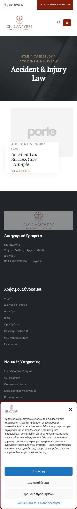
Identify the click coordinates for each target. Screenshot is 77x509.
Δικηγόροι (10, 311)
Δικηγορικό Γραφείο (15, 305)
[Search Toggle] (59, 22)
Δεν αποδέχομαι (38, 482)
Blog (7, 318)
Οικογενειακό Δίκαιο (15, 384)
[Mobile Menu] (67, 22)
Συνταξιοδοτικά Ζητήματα (18, 371)
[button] (70, 409)
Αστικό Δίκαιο (12, 378)
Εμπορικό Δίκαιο (13, 397)
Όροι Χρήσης (12, 324)
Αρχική (8, 298)
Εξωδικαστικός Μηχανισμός (20, 391)
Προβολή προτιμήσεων (38, 494)
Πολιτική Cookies (26, 503)
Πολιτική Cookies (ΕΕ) (18, 331)
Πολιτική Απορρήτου (49, 503)
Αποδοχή (38, 471)
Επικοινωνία (11, 344)
